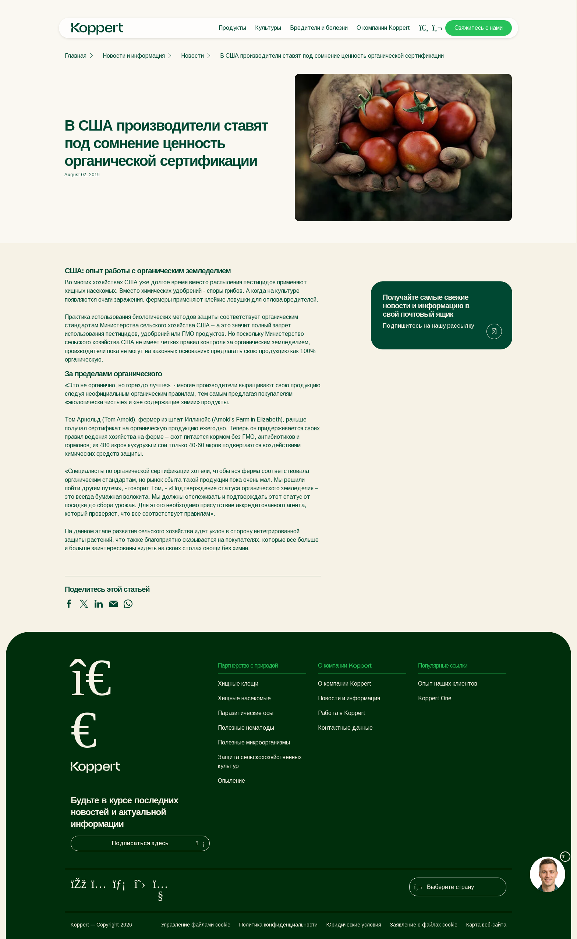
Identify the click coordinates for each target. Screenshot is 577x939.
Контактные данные (345, 728)
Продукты (232, 28)
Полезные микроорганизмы (254, 742)
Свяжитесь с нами (478, 28)
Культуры (268, 28)
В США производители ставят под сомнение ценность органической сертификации (332, 56)
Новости (192, 56)
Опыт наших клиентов (447, 683)
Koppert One (435, 698)
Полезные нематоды (246, 728)
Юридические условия (353, 925)
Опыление (231, 781)
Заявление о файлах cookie (423, 925)
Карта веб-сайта (486, 925)
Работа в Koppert (341, 713)
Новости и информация (134, 56)
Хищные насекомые (244, 698)
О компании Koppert (383, 28)
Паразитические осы (245, 713)
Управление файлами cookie (195, 925)
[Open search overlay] (424, 28)
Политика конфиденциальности (278, 925)
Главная (75, 56)
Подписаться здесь (159, 843)
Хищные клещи (238, 683)
